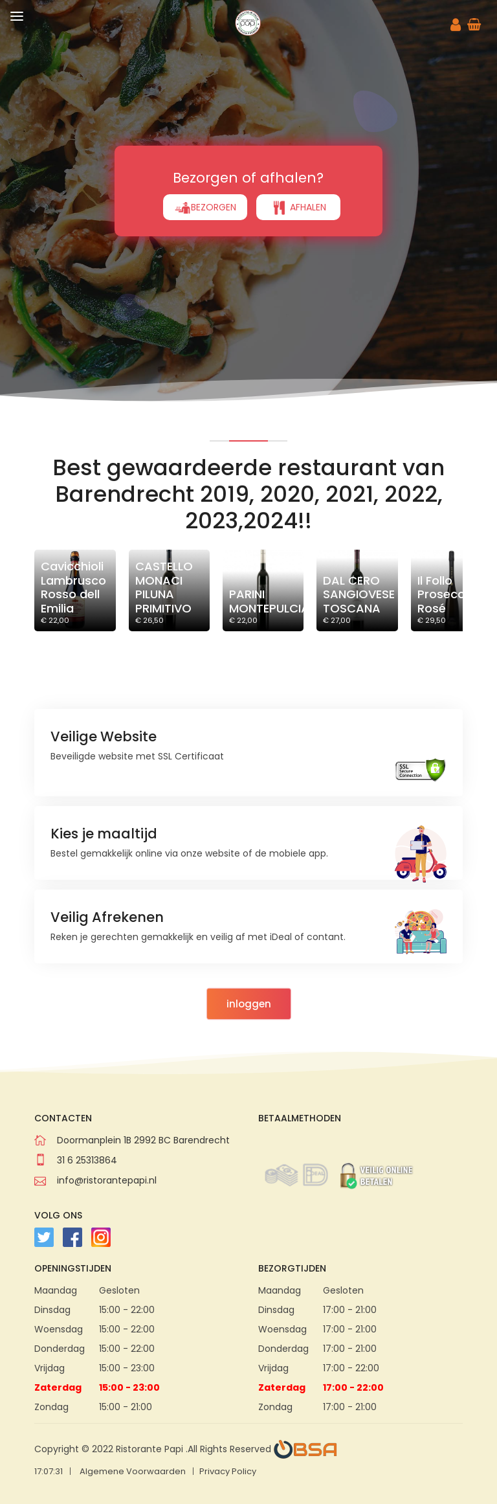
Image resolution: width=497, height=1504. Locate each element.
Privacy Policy (227, 1471)
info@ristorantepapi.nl (107, 1180)
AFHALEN (298, 207)
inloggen (248, 1004)
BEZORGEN (205, 207)
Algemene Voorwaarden (133, 1471)
